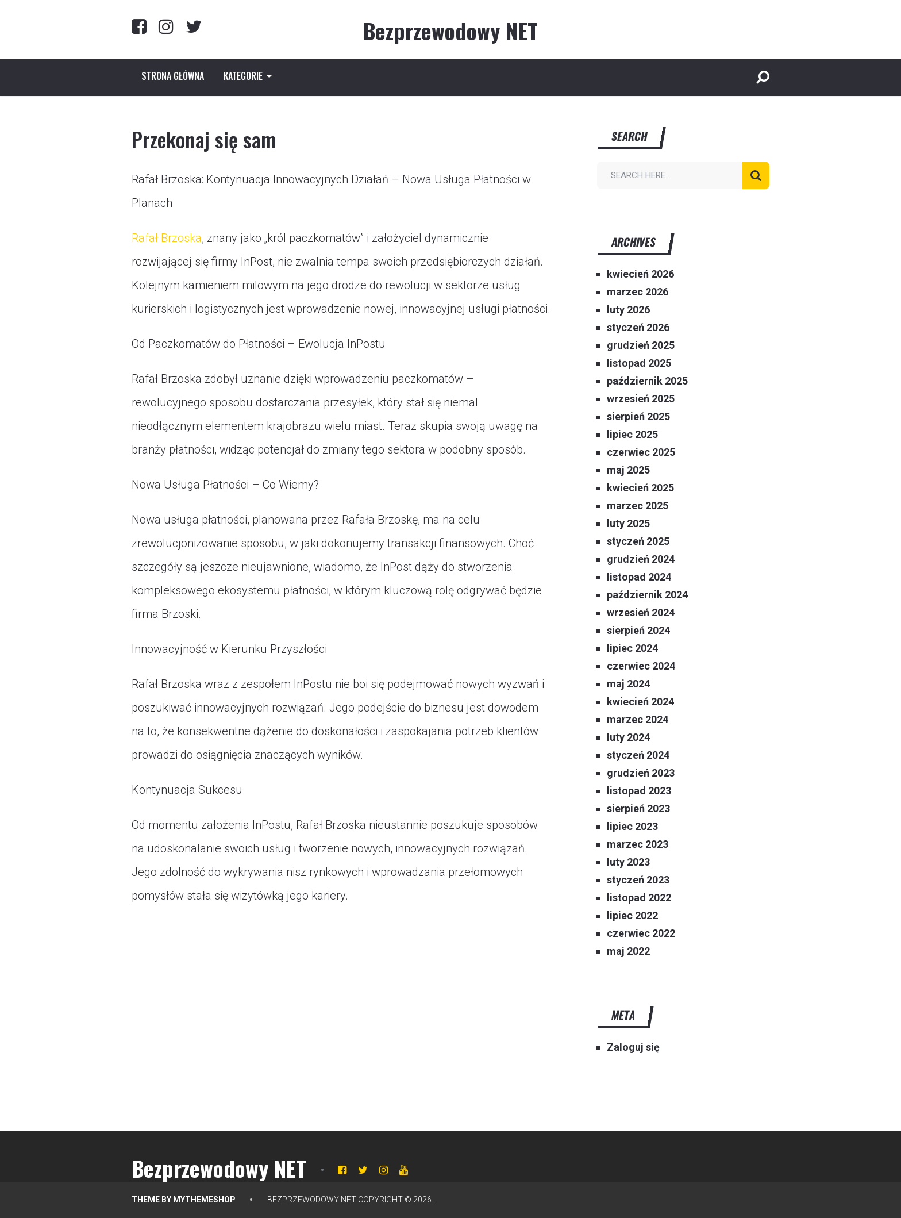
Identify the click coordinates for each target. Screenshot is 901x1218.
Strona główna (172, 76)
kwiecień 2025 (640, 488)
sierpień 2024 (638, 630)
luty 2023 (628, 862)
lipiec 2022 (632, 915)
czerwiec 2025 (641, 452)
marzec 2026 (637, 292)
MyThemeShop (204, 1199)
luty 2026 (628, 309)
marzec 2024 (637, 719)
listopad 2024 (639, 577)
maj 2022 (628, 951)
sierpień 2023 (638, 808)
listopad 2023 (639, 791)
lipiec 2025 (632, 434)
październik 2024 (647, 595)
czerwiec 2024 (641, 666)
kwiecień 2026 (640, 274)
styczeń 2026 (638, 327)
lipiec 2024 (632, 648)
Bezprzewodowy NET (450, 30)
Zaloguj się (633, 1047)
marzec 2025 (637, 506)
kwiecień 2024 (640, 702)
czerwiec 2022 (641, 933)
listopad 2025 (639, 363)
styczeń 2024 (638, 755)
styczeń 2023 (638, 880)
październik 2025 (647, 381)
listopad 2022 (639, 898)
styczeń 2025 (638, 541)
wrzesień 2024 (641, 612)
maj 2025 (628, 470)
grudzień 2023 (641, 773)
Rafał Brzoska (167, 238)
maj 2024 (628, 684)
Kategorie (243, 76)
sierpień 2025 (638, 416)
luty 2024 (628, 737)
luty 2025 (628, 523)
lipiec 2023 (632, 826)
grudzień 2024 (641, 559)
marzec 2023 (637, 844)
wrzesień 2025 (641, 399)
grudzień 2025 (641, 345)
